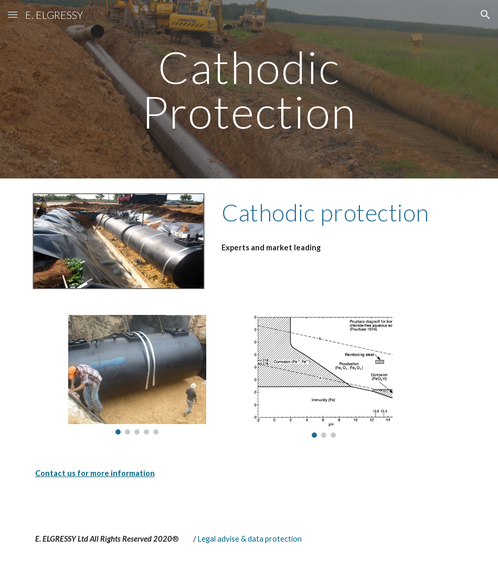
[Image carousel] (137, 375)
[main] (249, 89)
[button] (12, 14)
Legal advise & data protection (249, 538)
